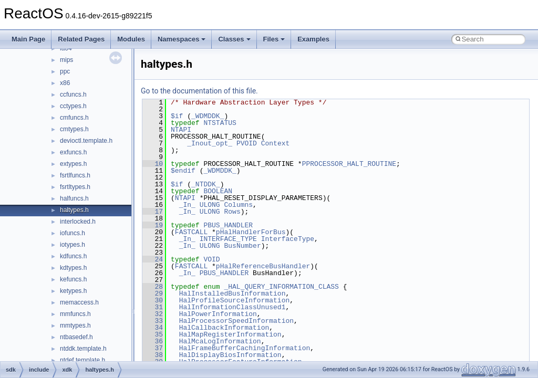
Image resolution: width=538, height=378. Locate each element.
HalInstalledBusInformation (232, 293)
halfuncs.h (74, 198)
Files (274, 39)
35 (152, 334)
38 (152, 355)
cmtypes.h (74, 129)
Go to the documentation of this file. (199, 91)
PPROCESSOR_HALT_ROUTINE (349, 164)
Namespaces (182, 39)
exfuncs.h (73, 152)
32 (152, 314)
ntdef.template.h (82, 360)
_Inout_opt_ (209, 143)
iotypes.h (72, 244)
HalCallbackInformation (224, 327)
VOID (211, 259)
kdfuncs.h (73, 256)
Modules (131, 39)
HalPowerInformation (218, 314)
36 (152, 341)
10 (152, 164)
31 (152, 307)
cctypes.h (73, 106)
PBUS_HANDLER (228, 225)
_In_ (187, 204)
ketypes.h (73, 291)
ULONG (210, 204)
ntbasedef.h (76, 337)
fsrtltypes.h (75, 187)
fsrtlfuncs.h (75, 175)
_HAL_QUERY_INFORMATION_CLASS (281, 286)
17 (152, 211)
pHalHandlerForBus (251, 232)
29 (152, 293)
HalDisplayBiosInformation (230, 355)
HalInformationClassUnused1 (232, 307)
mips (66, 60)
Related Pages (81, 39)
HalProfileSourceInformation (234, 300)
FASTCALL (191, 232)
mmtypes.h (75, 325)
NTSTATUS (219, 123)
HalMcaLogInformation (220, 341)
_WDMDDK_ (207, 116)
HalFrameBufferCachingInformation (245, 348)
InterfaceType (287, 239)
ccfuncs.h (73, 94)
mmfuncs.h (75, 314)
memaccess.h (79, 302)
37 (152, 348)
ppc (65, 71)
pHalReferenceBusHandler (263, 266)
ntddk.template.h (83, 348)
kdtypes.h (73, 267)
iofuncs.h (72, 233)
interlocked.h (78, 221)
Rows (232, 211)
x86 (65, 83)
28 (152, 286)
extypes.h (73, 163)
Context (275, 143)
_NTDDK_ (205, 184)
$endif (183, 170)
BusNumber (242, 245)
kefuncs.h (73, 279)
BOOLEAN (217, 191)
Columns (238, 204)
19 (152, 225)
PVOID (246, 143)
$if (177, 116)
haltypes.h (74, 210)
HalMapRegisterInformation (230, 334)
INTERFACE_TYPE (228, 239)
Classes (234, 39)
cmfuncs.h (74, 117)
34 (152, 327)
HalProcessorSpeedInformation (236, 321)
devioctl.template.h (86, 140)
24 (152, 259)
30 (152, 300)
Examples (313, 39)
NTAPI (181, 129)
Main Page (28, 39)
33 (152, 321)
